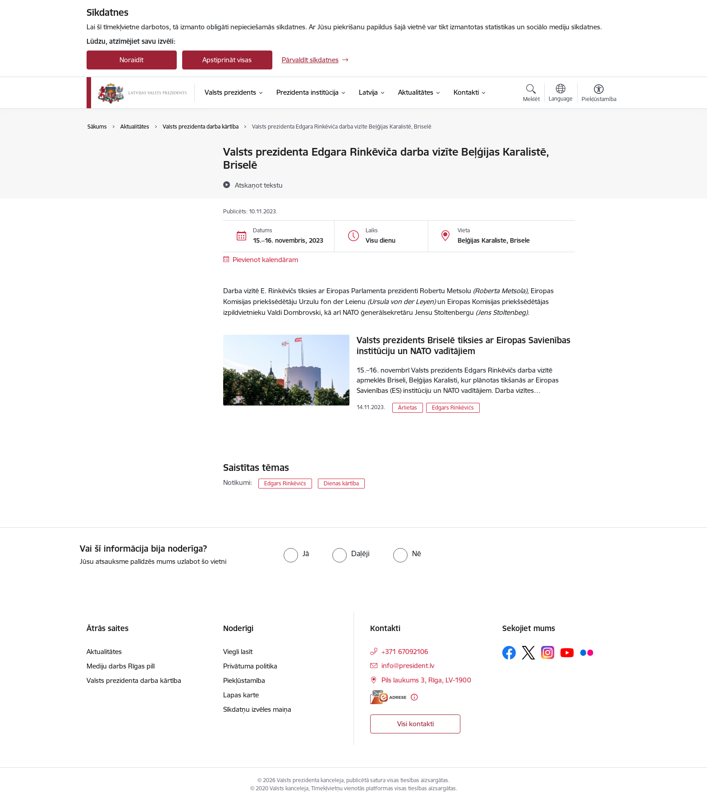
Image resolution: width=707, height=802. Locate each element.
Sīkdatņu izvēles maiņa (257, 709)
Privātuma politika (250, 666)
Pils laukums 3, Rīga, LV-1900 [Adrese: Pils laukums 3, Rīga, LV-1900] (426, 680)
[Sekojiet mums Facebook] (509, 652)
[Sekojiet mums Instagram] (548, 652)
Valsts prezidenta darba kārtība (143, 168)
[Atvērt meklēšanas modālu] (531, 94)
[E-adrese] (388, 697)
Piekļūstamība (244, 680)
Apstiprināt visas (227, 59)
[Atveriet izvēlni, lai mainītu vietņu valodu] (560, 93)
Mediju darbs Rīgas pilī (121, 666)
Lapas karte (241, 695)
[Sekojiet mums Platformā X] (528, 652)
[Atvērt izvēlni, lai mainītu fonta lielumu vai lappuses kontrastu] (599, 94)
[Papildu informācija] (414, 697)
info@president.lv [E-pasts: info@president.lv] (407, 665)
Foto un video (117, 184)
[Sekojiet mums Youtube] (567, 652)
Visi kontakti (415, 723)
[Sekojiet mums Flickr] (586, 652)
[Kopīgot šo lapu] (598, 171)
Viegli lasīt (237, 651)
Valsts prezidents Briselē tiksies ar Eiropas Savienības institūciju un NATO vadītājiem (463, 345)
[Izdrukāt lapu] (598, 148)
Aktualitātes (113, 152)
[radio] (296, 553)
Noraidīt (131, 59)
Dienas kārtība (341, 483)
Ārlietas (407, 407)
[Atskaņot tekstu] (259, 185)
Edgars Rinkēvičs (453, 407)
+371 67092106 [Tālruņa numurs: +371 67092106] (404, 651)
